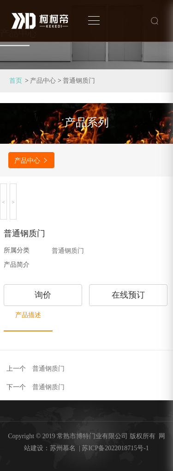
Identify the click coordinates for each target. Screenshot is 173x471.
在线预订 (128, 295)
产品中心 (43, 80)
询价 (43, 295)
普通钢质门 (79, 80)
